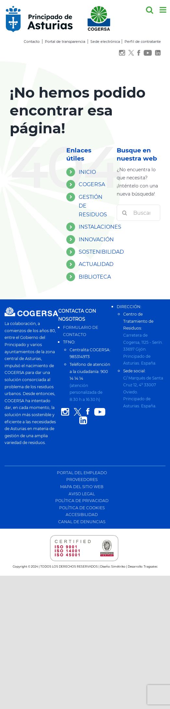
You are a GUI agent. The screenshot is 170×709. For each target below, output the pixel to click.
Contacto (32, 41)
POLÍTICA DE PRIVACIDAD (82, 500)
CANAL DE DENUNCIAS (81, 521)
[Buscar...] (138, 213)
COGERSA (92, 184)
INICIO (87, 172)
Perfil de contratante (142, 41)
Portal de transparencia (65, 41)
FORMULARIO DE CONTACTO (80, 331)
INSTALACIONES (100, 227)
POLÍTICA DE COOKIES (82, 507)
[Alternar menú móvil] (163, 10)
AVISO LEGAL (82, 493)
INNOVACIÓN (96, 239)
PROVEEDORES (82, 479)
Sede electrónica (105, 41)
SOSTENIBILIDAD (101, 252)
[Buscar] (125, 213)
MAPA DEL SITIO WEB (81, 486)
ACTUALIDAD (96, 264)
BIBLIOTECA (95, 277)
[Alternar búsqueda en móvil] (149, 10)
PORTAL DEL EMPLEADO (82, 472)
